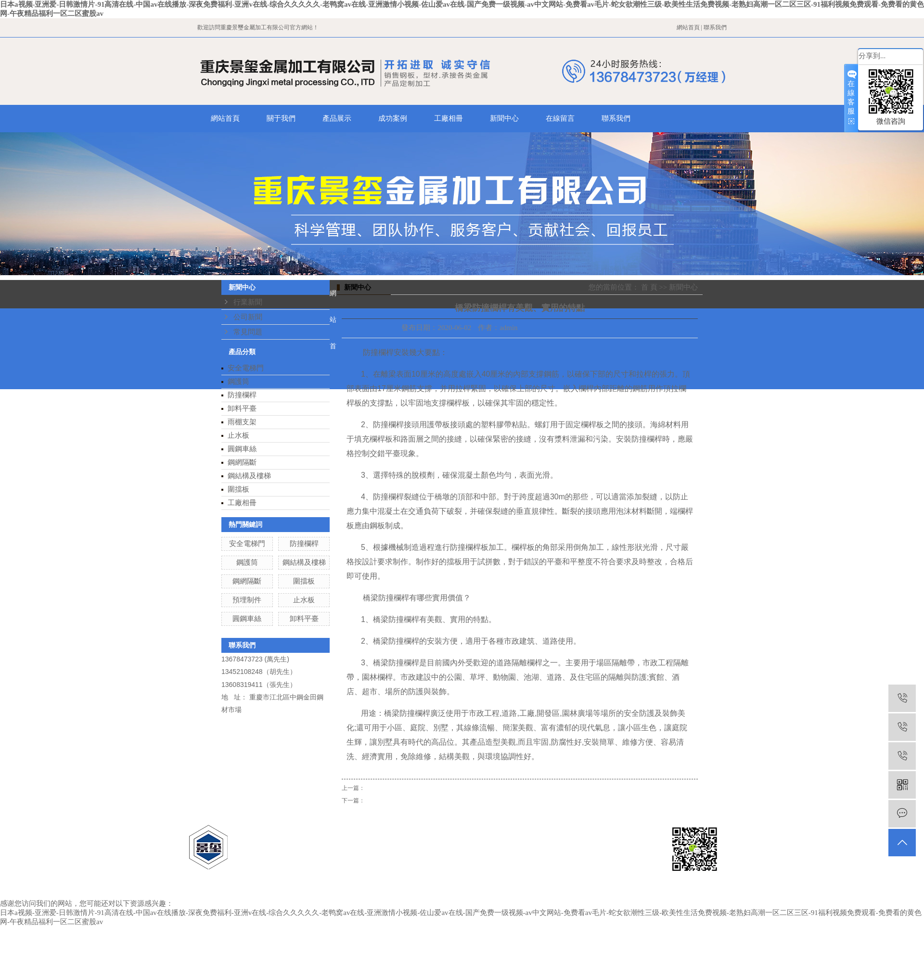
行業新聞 (247, 302)
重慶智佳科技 (485, 867)
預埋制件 (246, 600)
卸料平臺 (242, 408)
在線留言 (560, 118)
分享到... (872, 56)
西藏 (565, 829)
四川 (548, 829)
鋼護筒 (238, 381)
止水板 (238, 435)
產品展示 (336, 118)
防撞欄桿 (242, 395)
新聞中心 (504, 118)
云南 (582, 829)
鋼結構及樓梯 (249, 476)
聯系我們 (715, 27)
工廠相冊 (448, 118)
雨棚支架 (242, 422)
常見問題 (247, 332)
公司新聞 (247, 317)
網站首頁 (688, 27)
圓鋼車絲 (242, 449)
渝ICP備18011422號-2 (466, 854)
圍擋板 (238, 489)
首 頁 (649, 287)
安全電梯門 (246, 368)
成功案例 (392, 118)
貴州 (531, 829)
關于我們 (281, 118)
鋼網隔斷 (242, 462)
